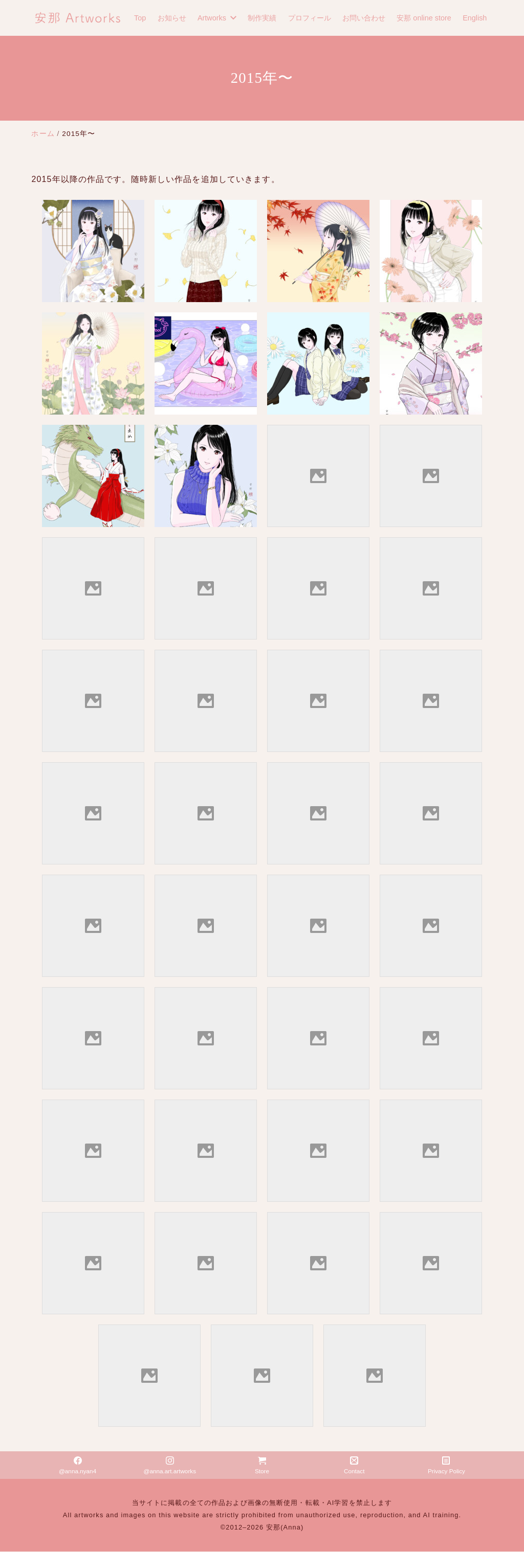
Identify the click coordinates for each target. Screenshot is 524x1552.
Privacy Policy (446, 1465)
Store (262, 1465)
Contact (354, 1465)
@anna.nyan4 (77, 1465)
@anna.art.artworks (169, 1465)
